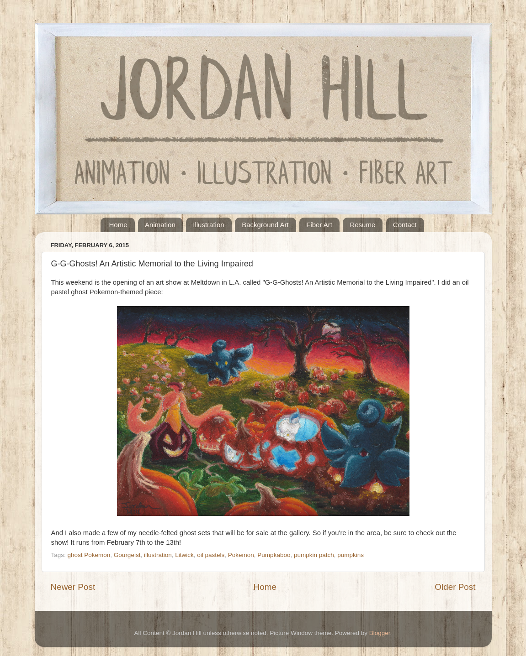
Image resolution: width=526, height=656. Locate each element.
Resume (362, 225)
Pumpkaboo (273, 555)
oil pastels (210, 555)
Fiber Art (319, 225)
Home (118, 225)
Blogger (379, 633)
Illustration (208, 225)
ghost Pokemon (89, 555)
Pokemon (241, 555)
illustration (158, 555)
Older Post (455, 587)
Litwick (184, 555)
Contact (405, 225)
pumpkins (350, 555)
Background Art (265, 225)
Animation (160, 225)
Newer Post (73, 587)
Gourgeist (127, 555)
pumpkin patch (314, 555)
